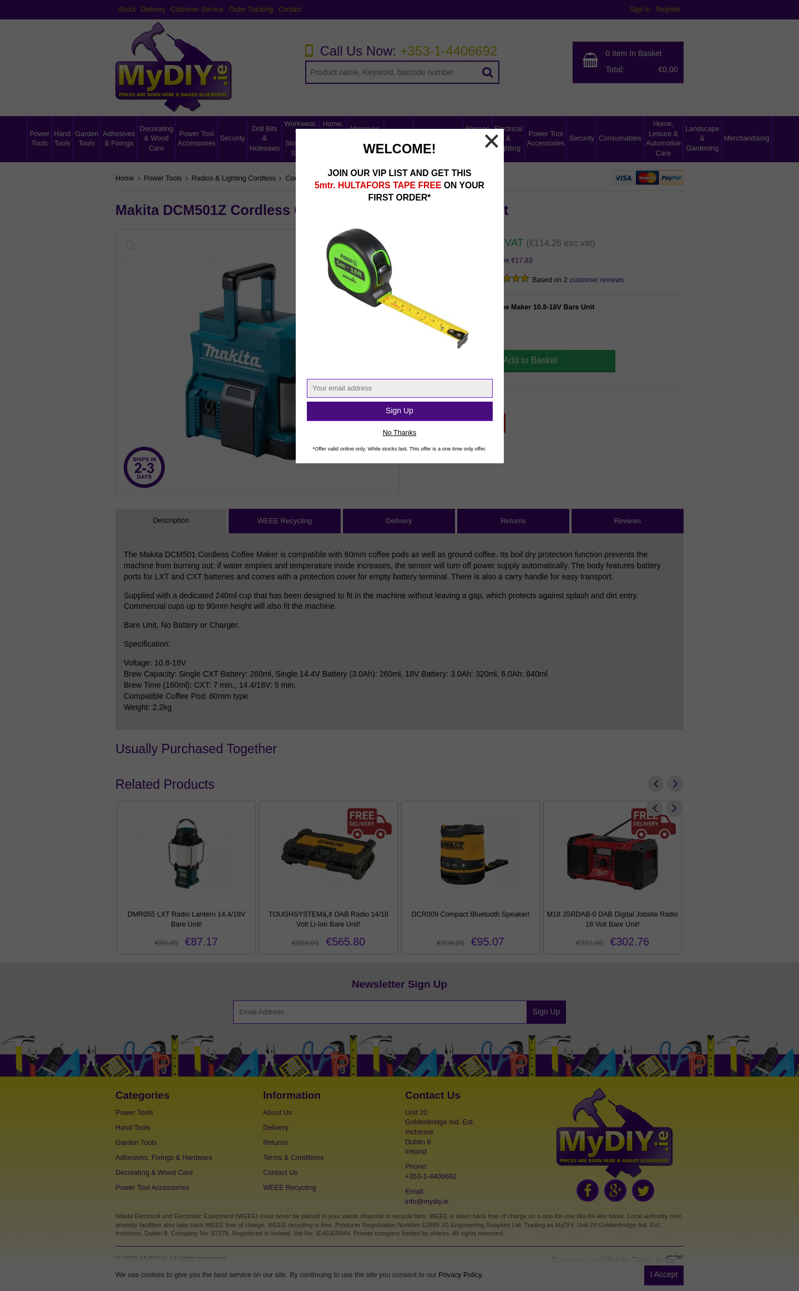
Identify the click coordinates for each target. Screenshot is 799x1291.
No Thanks (400, 433)
